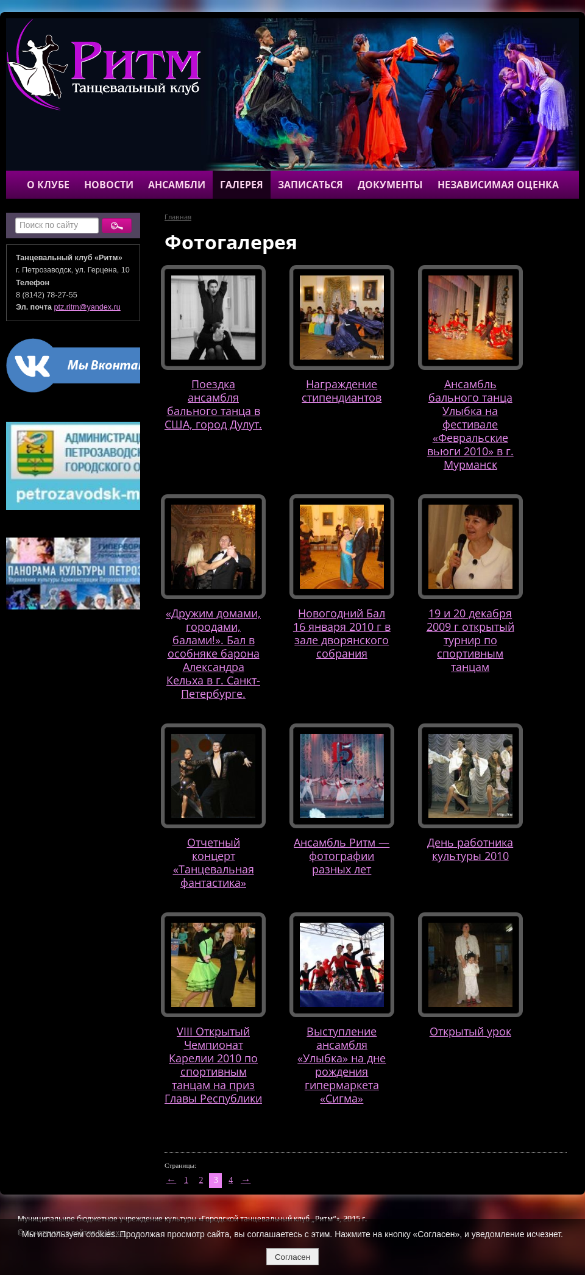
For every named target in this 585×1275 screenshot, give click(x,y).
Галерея (241, 184)
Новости (108, 184)
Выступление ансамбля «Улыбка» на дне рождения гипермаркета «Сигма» (341, 1064)
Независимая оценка (498, 184)
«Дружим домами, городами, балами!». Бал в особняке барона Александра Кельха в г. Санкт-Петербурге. (213, 653)
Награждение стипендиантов (341, 390)
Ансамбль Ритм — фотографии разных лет (341, 855)
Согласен (292, 1257)
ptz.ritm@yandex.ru (87, 307)
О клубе (48, 184)
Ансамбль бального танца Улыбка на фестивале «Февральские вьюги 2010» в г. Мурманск (470, 424)
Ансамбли (176, 184)
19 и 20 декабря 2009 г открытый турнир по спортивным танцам (470, 639)
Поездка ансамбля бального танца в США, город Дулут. (213, 404)
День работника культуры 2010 (470, 848)
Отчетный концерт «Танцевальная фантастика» (213, 862)
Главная (178, 217)
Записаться (310, 184)
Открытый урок (470, 1031)
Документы (390, 184)
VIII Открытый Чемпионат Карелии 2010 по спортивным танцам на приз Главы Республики (213, 1064)
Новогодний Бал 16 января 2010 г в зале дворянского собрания (342, 633)
